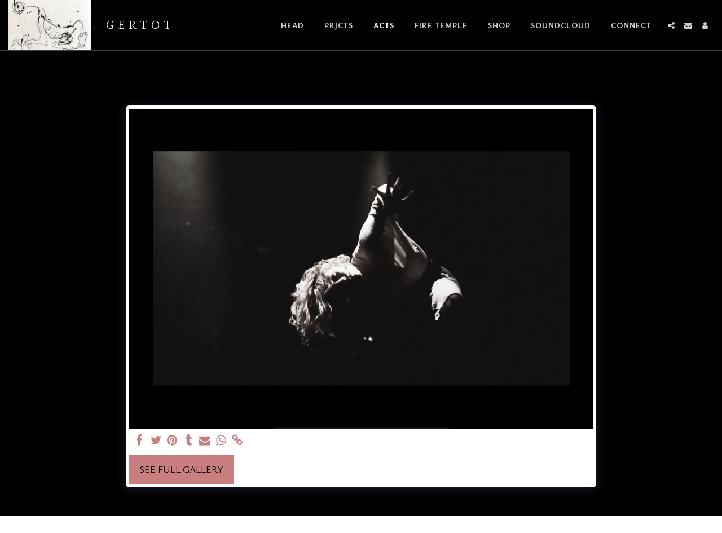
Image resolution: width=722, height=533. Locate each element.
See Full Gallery (181, 469)
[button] (671, 25)
